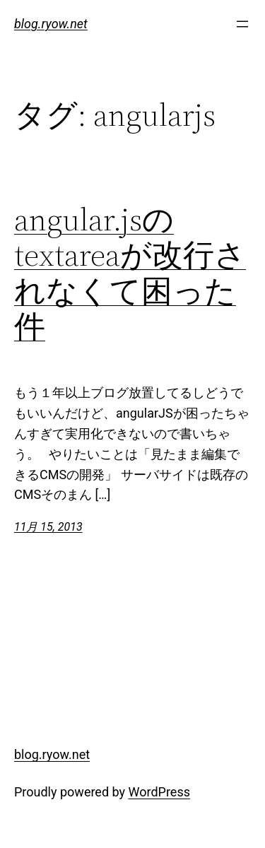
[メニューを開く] (242, 24)
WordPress (159, 791)
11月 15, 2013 (48, 527)
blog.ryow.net (51, 23)
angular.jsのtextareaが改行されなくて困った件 (130, 273)
